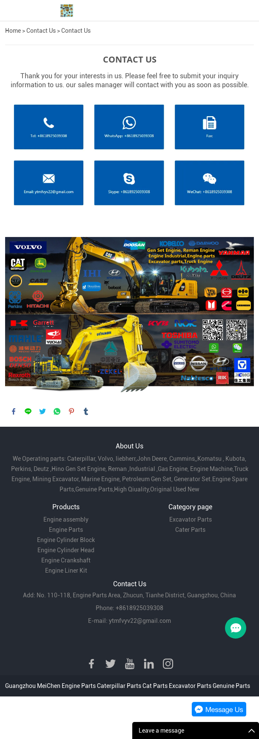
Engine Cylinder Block (66, 539)
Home (13, 30)
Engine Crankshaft (66, 560)
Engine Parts (66, 529)
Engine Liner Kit (66, 570)
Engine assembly (65, 519)
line (28, 411)
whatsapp (57, 411)
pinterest (71, 411)
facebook (13, 411)
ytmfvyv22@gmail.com (140, 620)
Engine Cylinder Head (65, 550)
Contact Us (41, 30)
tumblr (86, 411)
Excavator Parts (190, 519)
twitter (42, 411)
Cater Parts (190, 529)
